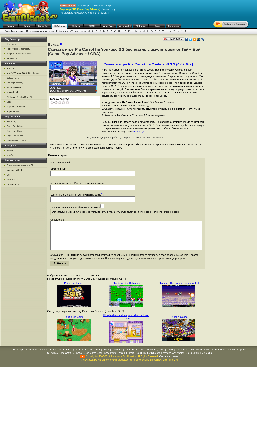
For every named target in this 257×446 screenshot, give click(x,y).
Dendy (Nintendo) (15, 83)
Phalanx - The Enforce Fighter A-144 (178, 288)
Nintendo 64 (125, 26)
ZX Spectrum (13, 184)
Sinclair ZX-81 (13, 179)
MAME (92, 26)
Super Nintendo (14, 111)
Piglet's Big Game (74, 322)
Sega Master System (16, 106)
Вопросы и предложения (19, 53)
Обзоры (74, 31)
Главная (11, 26)
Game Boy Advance (14, 31)
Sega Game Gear (15, 136)
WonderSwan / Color (16, 140)
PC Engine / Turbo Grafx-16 (20, 97)
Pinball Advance (179, 322)
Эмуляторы (18, 355)
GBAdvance (59, 26)
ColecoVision (13, 78)
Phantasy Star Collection (126, 288)
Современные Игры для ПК (20, 165)
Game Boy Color (14, 131)
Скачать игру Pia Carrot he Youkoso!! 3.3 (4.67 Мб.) (148, 64)
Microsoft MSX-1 (14, 170)
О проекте (11, 44)
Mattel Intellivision (15, 87)
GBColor (75, 26)
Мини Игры (108, 26)
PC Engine (140, 26)
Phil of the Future (73, 288)
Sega (157, 26)
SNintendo (173, 26)
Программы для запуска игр (40, 31)
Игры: (83, 31)
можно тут (138, 131)
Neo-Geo (11, 155)
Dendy (27, 26)
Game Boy (43, 26)
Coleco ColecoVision (89, 355)
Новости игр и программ (18, 49)
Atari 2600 (11, 68)
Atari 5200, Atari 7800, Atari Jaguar (23, 73)
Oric (8, 175)
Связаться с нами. (169, 362)
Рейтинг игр (62, 31)
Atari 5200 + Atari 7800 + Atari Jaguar (58, 355)
